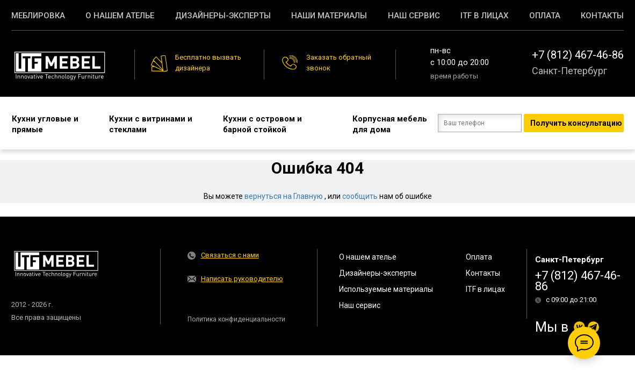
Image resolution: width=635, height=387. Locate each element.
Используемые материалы (386, 288)
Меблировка (38, 15)
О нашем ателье (119, 15)
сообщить (360, 195)
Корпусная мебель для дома (373, 123)
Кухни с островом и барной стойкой (252, 123)
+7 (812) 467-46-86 (578, 54)
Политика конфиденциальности (236, 318)
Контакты (602, 15)
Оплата (544, 15)
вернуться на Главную (283, 195)
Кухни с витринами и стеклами (142, 123)
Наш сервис (414, 15)
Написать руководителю (242, 278)
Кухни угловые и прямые (44, 123)
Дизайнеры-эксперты (223, 15)
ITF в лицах (484, 15)
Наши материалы (329, 15)
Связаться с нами (230, 254)
